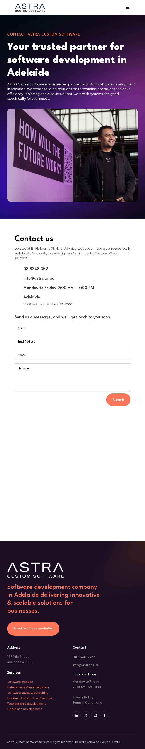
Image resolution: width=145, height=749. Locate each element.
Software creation (20, 682)
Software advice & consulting (27, 693)
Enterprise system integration (28, 687)
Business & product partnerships (29, 698)
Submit (118, 399)
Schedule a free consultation (33, 628)
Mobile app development (24, 709)
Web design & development (26, 704)
